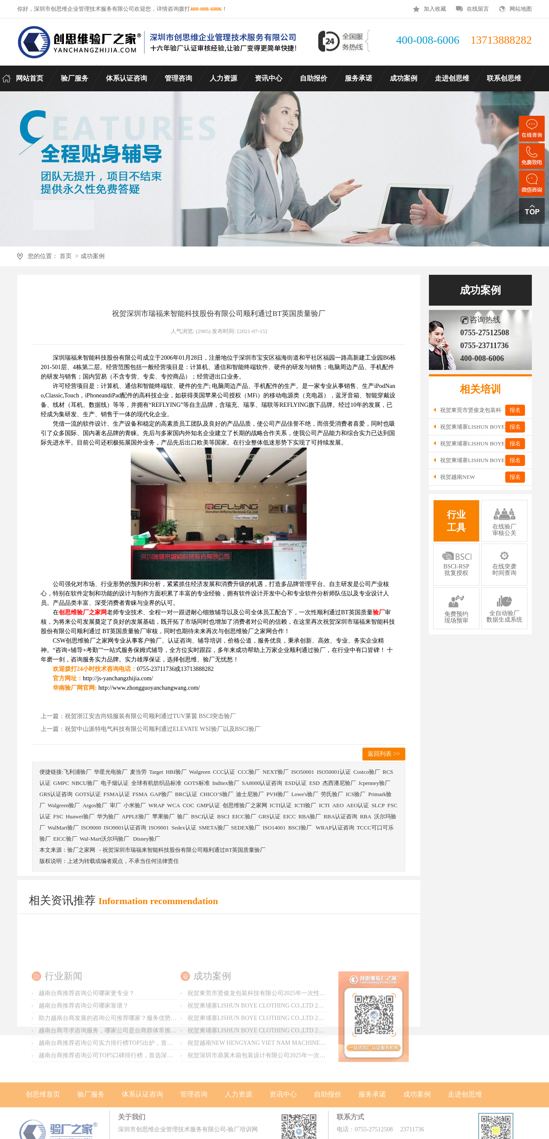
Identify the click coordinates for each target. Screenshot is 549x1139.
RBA (365, 816)
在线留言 (478, 9)
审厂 (115, 805)
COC (188, 805)
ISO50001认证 (333, 772)
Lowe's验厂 (304, 794)
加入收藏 (435, 9)
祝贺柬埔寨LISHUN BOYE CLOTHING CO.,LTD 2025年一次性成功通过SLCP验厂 (294, 1045)
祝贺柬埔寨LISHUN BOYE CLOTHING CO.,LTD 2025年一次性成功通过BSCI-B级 (294, 1070)
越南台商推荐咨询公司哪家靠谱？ (84, 1045)
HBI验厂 (176, 772)
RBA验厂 (310, 816)
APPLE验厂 (136, 816)
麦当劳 (138, 772)
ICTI (324, 805)
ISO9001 (159, 827)
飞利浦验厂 (77, 772)
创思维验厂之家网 (245, 805)
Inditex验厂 (225, 783)
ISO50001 (302, 772)
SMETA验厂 (214, 827)
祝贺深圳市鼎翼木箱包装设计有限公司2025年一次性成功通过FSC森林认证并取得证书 (300, 1095)
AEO (338, 805)
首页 (65, 256)
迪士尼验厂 (250, 794)
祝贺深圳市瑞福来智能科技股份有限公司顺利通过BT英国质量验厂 (184, 850)
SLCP (378, 805)
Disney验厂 (146, 838)
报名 (515, 410)
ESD (314, 783)
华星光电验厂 (110, 772)
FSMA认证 (116, 794)
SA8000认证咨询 (262, 783)
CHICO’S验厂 (216, 794)
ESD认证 (296, 783)
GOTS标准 (197, 783)
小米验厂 (135, 805)
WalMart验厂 (63, 827)
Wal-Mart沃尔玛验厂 (105, 838)
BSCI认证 (202, 816)
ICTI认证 (281, 805)
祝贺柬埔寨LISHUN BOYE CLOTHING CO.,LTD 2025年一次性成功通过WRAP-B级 (295, 1058)
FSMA (140, 794)
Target (156, 772)
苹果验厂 (163, 816)
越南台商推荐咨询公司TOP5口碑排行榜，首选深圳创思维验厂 (121, 1095)
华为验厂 (108, 816)
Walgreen (199, 772)
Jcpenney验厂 (374, 783)
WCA (173, 805)
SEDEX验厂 (245, 827)
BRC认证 (186, 794)
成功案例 (93, 256)
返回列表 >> (384, 754)
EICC (289, 816)
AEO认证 (357, 805)
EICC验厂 (244, 816)
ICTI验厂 (305, 805)
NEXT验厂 (275, 772)
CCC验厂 (249, 772)
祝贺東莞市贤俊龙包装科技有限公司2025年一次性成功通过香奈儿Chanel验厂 (289, 1033)
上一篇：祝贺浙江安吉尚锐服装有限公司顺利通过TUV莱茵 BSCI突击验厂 (138, 716)
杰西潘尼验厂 (339, 783)
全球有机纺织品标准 (156, 783)
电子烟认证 (115, 783)
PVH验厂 (277, 794)
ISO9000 (91, 827)
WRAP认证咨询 (335, 827)
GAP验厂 (161, 794)
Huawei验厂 (80, 816)
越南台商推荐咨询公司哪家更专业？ (87, 1033)
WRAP (156, 805)
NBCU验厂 (85, 783)
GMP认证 (208, 805)
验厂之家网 (81, 850)
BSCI (223, 816)
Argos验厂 (94, 805)
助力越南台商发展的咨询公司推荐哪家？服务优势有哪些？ (117, 1058)
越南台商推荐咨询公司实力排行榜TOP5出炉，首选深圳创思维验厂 (127, 1082)
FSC (58, 816)
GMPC (61, 783)
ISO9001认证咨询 (125, 827)
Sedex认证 (184, 827)
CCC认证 (224, 772)
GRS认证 (270, 816)
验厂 (182, 816)
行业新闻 (63, 1015)
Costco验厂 (366, 772)
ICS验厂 (355, 794)
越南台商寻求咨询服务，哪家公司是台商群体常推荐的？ (114, 1070)
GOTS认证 (88, 794)
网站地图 (521, 9)
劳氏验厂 (332, 794)
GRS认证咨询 (55, 794)
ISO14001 (273, 827)
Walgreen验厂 (64, 805)
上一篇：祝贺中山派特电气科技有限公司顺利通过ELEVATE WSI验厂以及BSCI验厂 (150, 729)
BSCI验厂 (300, 827)
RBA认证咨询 (340, 816)
